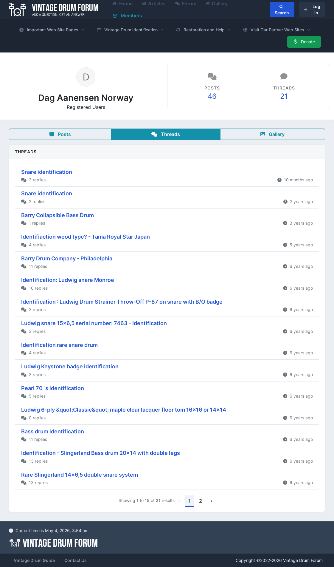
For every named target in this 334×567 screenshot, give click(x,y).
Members (127, 15)
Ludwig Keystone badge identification (70, 366)
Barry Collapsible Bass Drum (57, 215)
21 (284, 96)
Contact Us (75, 560)
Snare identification (46, 172)
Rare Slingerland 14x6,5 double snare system (79, 475)
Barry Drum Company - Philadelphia (66, 258)
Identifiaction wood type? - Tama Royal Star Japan (85, 237)
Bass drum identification (52, 431)
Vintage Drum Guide (34, 560)
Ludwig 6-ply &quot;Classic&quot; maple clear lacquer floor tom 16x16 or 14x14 (123, 410)
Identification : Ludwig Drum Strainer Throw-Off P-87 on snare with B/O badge (122, 302)
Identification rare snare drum (59, 345)
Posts (60, 134)
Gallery (272, 134)
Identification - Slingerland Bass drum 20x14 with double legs (100, 453)
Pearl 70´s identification (52, 388)
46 (212, 96)
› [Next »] (211, 501)
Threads (165, 134)
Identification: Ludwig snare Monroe (67, 280)
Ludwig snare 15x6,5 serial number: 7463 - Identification (94, 323)
